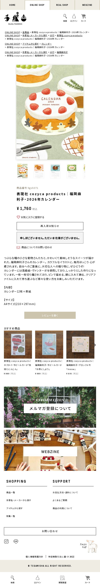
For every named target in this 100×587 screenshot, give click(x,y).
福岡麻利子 (62, 52)
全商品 (25, 32)
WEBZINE (87, 5)
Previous (18, 113)
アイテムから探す (30, 43)
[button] (5, 347)
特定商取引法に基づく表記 (61, 556)
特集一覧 (10, 516)
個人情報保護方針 (34, 556)
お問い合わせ (50, 531)
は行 (52, 35)
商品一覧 (10, 492)
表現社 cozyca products (69, 35)
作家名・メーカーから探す (34, 35)
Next (81, 113)
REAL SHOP (62, 5)
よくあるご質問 (60, 500)
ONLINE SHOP (37, 5)
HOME (12, 5)
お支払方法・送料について (65, 492)
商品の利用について (62, 508)
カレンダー (46, 43)
